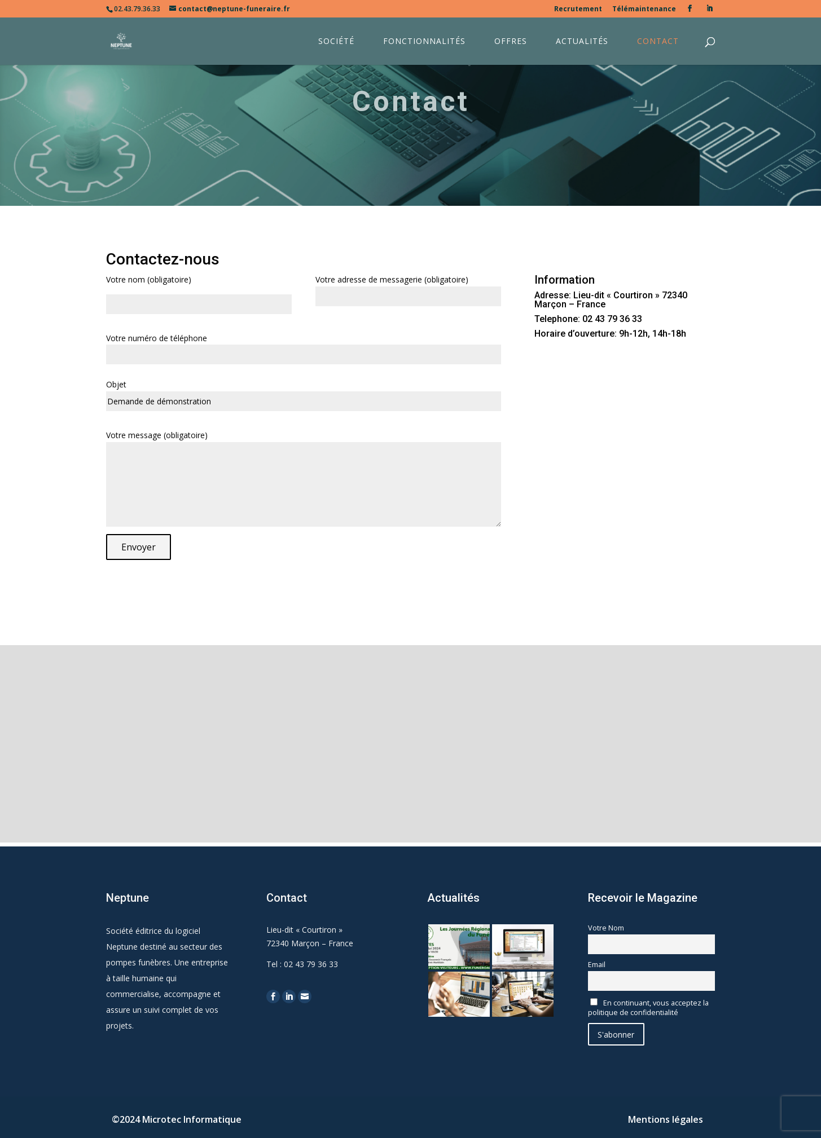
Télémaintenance (644, 10)
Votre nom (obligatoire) (148, 279)
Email (596, 964)
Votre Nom (606, 928)
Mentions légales (665, 1119)
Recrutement (578, 10)
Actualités (582, 41)
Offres (510, 41)
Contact (658, 41)
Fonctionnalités (424, 41)
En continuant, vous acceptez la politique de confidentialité (648, 1007)
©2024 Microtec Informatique (177, 1119)
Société (336, 41)
